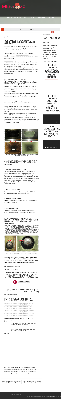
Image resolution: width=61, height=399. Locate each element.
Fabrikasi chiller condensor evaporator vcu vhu (24, 327)
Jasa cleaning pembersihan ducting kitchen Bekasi (18, 308)
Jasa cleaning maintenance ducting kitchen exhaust (25, 227)
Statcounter (46, 34)
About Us (27, 12)
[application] (51, 119)
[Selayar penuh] (58, 122)
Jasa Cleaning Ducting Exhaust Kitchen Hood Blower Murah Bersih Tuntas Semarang (21, 142)
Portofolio (46, 12)
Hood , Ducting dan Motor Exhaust (23, 102)
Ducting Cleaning (12, 208)
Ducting (16, 367)
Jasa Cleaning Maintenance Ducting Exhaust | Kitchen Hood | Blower (21, 275)
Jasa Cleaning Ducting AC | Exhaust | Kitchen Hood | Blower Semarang (32, 382)
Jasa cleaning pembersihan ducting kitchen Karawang (19, 313)
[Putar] (45, 122)
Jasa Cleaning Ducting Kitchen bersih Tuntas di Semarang (21, 253)
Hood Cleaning (11, 189)
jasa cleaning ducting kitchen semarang (18, 369)
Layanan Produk (36, 12)
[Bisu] (56, 122)
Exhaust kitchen (8, 61)
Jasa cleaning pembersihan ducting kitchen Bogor (18, 306)
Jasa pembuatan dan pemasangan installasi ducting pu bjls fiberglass (23, 330)
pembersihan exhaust (27, 162)
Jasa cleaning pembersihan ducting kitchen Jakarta (19, 303)
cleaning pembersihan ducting (18, 299)
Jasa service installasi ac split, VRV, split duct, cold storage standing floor (24, 324)
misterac (9, 37)
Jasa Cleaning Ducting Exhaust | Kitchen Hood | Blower (18, 219)
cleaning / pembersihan (22, 55)
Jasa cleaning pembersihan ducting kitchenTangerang (19, 310)
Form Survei (55, 12)
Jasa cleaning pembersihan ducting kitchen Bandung (19, 315)
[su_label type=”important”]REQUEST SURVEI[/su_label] (23, 291)
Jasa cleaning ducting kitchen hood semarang (17, 228)
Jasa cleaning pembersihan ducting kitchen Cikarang (19, 312)
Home (21, 12)
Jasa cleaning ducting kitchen (19, 230)
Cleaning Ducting (10, 367)
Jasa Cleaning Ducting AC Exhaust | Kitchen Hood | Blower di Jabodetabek (11, 382)
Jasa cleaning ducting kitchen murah (19, 231)
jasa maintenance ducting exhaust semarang (27, 373)
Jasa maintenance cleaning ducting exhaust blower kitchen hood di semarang (21, 229)
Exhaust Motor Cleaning (14, 169)
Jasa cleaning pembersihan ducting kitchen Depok (18, 305)
